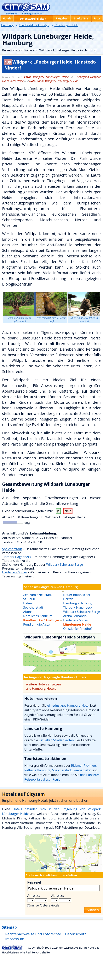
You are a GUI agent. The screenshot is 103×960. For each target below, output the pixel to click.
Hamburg (7, 25)
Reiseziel (34, 882)
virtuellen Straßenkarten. (57, 740)
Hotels (7, 18)
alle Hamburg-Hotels (41, 688)
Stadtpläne (81, 18)
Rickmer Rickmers (84, 765)
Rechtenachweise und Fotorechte (33, 934)
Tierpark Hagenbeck (16, 557)
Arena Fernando (75, 616)
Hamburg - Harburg (77, 603)
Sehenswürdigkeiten (33, 18)
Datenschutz (75, 934)
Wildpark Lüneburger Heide (46, 77)
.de (11, 13)
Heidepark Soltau (14, 572)
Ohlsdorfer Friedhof (77, 629)
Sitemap (9, 927)
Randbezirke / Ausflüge (34, 25)
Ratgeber (61, 18)
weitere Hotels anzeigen (43, 684)
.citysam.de (32, 13)
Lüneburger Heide (77, 624)
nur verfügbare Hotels (44, 905)
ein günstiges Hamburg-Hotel (68, 705)
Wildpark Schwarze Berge (64, 564)
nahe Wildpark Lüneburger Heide (53, 81)
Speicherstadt (12, 549)
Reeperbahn (82, 770)
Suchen (92, 910)
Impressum (14, 938)
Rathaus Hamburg (37, 770)
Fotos (97, 18)
